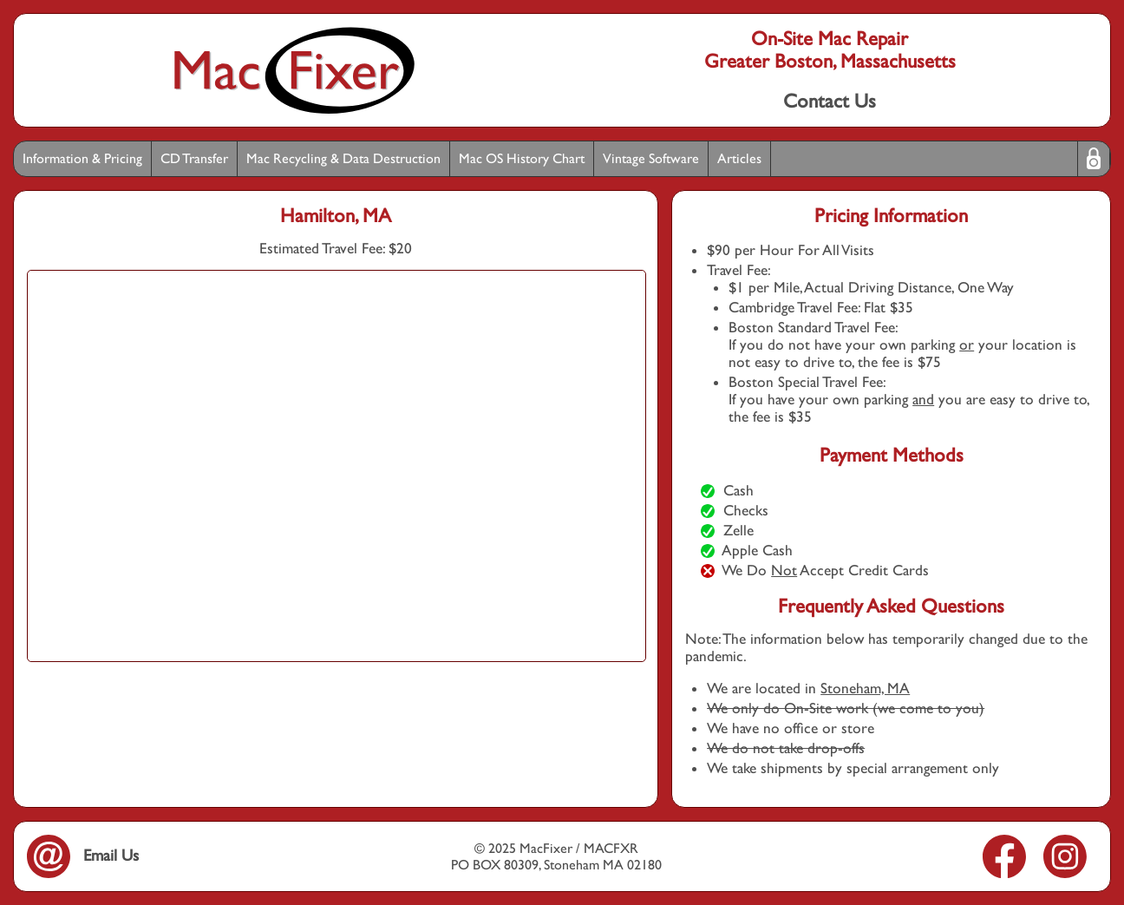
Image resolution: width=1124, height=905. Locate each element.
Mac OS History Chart (522, 158)
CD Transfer (194, 158)
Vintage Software (651, 158)
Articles (739, 158)
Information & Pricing (82, 158)
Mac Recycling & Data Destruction (343, 158)
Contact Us (829, 100)
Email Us (83, 855)
